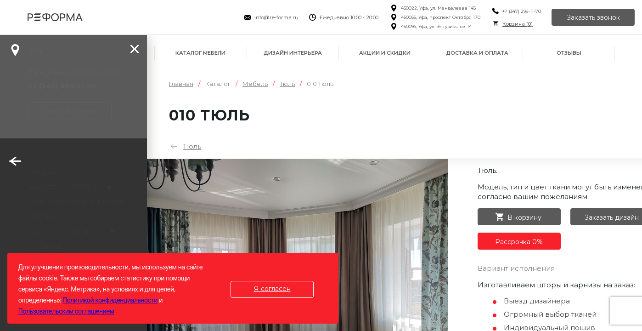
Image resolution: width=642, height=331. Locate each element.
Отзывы (569, 53)
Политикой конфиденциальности (110, 300)
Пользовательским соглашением (66, 311)
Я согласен (272, 289)
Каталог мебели (200, 53)
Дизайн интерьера (293, 53)
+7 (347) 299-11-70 (521, 11)
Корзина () (517, 24)
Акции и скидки (385, 53)
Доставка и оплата (477, 53)
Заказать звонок (593, 17)
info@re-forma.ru (276, 17)
